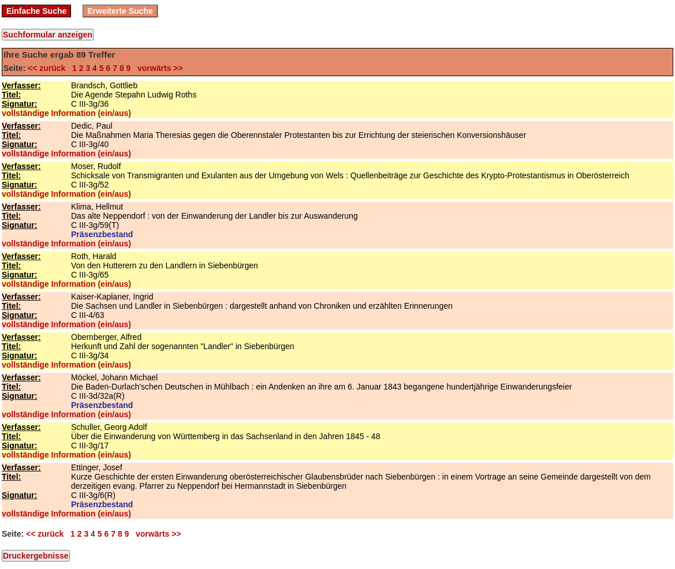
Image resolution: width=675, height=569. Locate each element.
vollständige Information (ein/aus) (66, 113)
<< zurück (49, 68)
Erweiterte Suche (120, 11)
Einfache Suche (36, 11)
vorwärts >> (157, 68)
